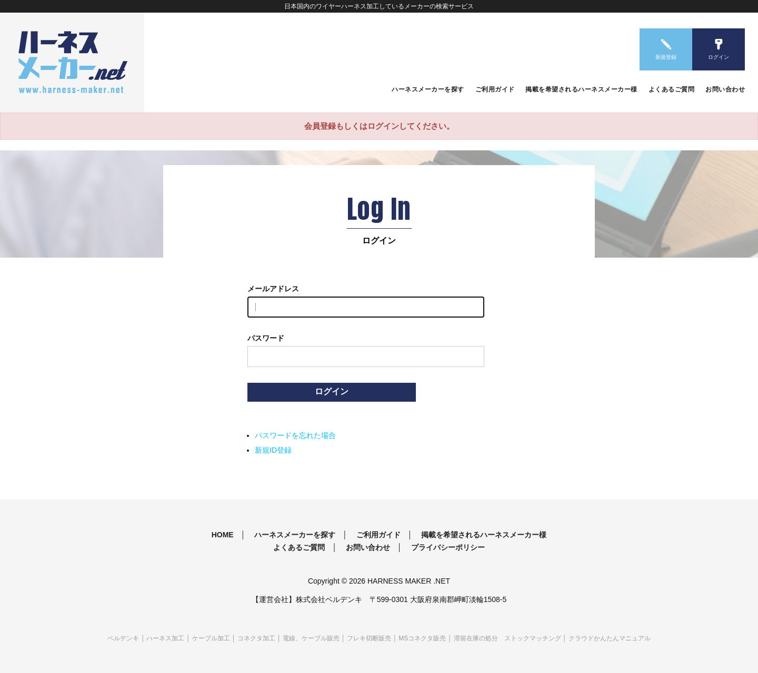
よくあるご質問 (672, 89)
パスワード (265, 338)
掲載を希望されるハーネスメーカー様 (581, 89)
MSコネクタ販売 (422, 638)
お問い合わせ (725, 89)
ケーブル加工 (211, 638)
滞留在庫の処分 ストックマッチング (507, 638)
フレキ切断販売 (369, 638)
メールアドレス (273, 288)
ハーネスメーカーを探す (428, 89)
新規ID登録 (273, 450)
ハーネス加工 (165, 638)
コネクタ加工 (256, 638)
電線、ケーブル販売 (311, 638)
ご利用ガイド (495, 89)
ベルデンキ (123, 638)
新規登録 (665, 57)
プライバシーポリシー (448, 547)
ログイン (718, 57)
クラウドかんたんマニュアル (609, 638)
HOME (223, 535)
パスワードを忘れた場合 (295, 435)
